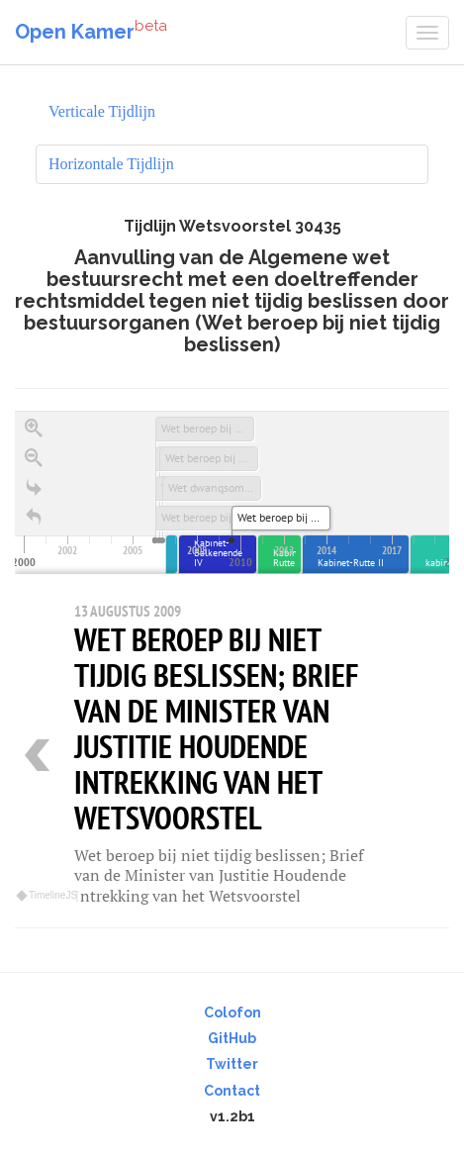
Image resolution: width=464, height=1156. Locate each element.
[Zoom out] (33, 458)
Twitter (232, 1064)
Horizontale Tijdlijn (111, 163)
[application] (232, 492)
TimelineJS (47, 895)
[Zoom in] (33, 428)
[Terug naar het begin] (33, 517)
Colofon (232, 1012)
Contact (232, 1091)
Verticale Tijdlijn (101, 111)
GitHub (232, 1038)
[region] (232, 658)
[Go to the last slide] (33, 488)
